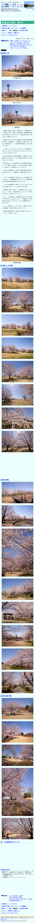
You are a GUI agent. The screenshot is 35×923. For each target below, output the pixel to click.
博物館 (11, 40)
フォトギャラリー (13, 25)
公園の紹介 (4, 25)
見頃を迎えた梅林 (23, 30)
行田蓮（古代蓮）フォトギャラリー (10, 28)
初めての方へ (18, 10)
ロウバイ (4, 32)
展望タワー (4, 30)
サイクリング (18, 47)
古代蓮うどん (16, 32)
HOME (2, 9)
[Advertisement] (17, 16)
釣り (11, 42)
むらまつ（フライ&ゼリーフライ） (10, 35)
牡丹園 (9, 32)
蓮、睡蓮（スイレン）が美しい (24, 43)
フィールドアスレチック (25, 40)
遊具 (10, 30)
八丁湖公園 (29, 898)
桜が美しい (26, 42)
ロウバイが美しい (18, 42)
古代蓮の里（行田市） (9, 22)
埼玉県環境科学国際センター (15, 900)
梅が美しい (12, 43)
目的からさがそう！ (14, 9)
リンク (12, 10)
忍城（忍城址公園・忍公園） (15, 897)
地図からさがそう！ (6, 10)
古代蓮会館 (23, 28)
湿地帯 (16, 40)
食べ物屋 (25, 47)
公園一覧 (7, 9)
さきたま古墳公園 (13, 895)
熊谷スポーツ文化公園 (14, 898)
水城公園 (21, 895)
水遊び (11, 47)
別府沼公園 (23, 898)
